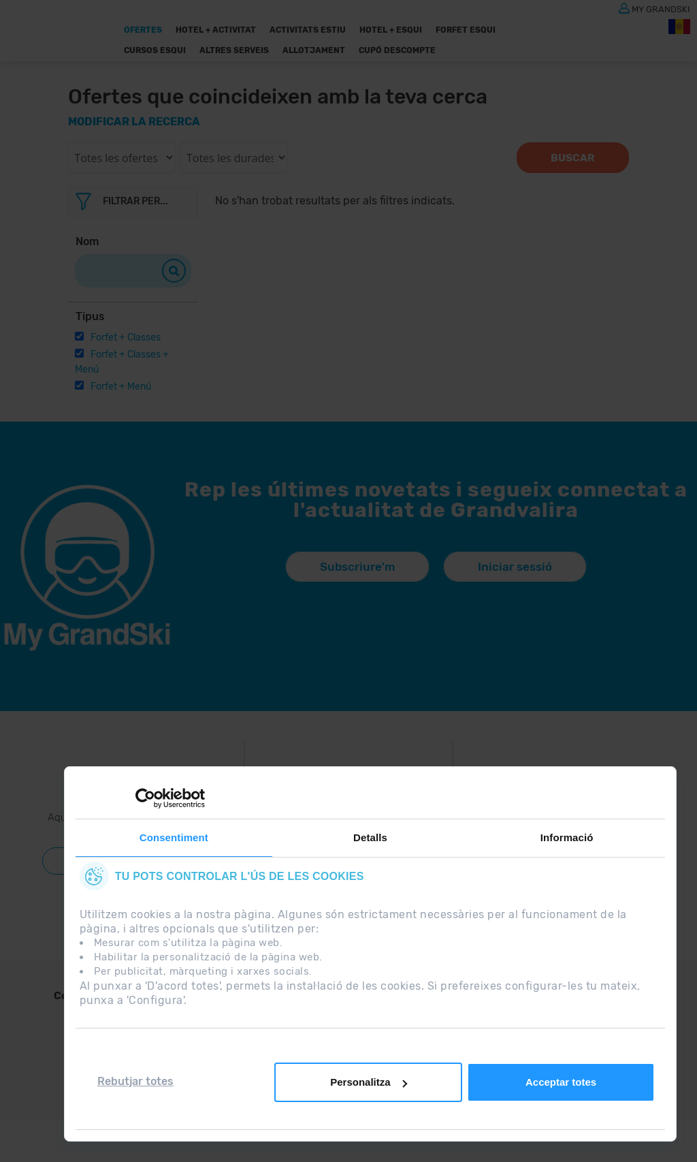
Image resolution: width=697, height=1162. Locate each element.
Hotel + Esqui (390, 30)
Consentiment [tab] (174, 837)
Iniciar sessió (515, 567)
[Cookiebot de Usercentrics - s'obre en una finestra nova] (145, 798)
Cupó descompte (397, 50)
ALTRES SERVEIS (234, 50)
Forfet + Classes (126, 337)
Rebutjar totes (135, 1081)
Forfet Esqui (466, 30)
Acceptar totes (560, 1082)
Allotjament (313, 50)
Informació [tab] (567, 837)
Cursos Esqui (155, 50)
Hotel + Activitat (216, 30)
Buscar (572, 158)
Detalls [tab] (370, 837)
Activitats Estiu (308, 30)
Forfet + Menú (121, 386)
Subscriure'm (357, 567)
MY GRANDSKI (661, 8)
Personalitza (368, 1082)
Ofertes (143, 30)
